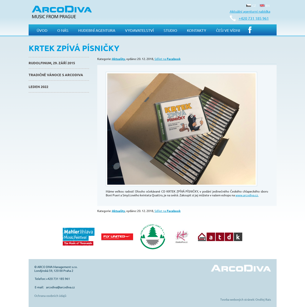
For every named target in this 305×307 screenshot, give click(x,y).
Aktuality (118, 59)
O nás (62, 30)
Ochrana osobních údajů (50, 295)
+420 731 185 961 (254, 18)
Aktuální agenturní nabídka (250, 11)
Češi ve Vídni (228, 30)
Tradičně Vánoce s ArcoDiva (56, 75)
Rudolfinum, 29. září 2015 (52, 63)
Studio (170, 30)
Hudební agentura (96, 30)
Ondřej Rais (263, 299)
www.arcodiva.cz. (247, 195)
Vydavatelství (139, 30)
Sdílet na (168, 59)
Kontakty (196, 30)
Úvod (42, 30)
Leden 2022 (38, 86)
